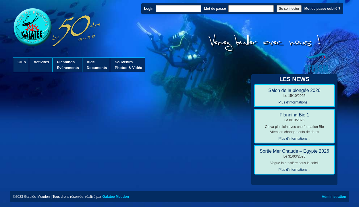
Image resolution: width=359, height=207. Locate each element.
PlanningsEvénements (68, 65)
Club (22, 65)
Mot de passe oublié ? (322, 9)
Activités (41, 65)
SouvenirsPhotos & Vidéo (128, 65)
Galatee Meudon (115, 197)
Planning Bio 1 (294, 114)
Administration (334, 197)
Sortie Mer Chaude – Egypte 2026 (294, 151)
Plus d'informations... (294, 102)
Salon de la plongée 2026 (294, 90)
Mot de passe (215, 9)
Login (149, 9)
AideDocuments (97, 65)
